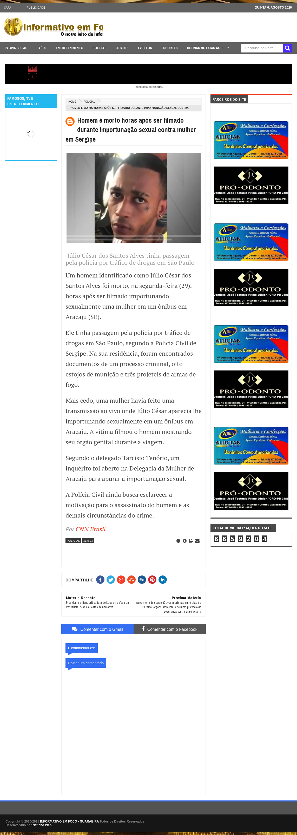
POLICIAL (99, 48)
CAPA (7, 7)
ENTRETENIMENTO (69, 48)
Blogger (157, 86)
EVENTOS (145, 48)
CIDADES (122, 48)
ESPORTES (169, 48)
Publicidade (36, 7)
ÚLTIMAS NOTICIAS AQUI (205, 48)
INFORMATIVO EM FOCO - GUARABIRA (69, 821)
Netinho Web (41, 825)
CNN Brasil (91, 529)
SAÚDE (41, 48)
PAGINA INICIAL (16, 48)
